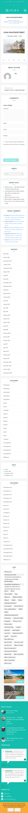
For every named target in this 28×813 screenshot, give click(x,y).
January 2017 (6, 358)
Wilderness (6, 457)
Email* (5, 129)
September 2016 (7, 373)
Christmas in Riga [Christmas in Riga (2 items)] (8, 624)
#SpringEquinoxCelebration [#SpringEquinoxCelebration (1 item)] (10, 603)
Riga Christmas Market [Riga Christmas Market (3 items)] (18, 633)
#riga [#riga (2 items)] (16, 594)
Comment (5, 108)
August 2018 (6, 322)
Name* (5, 123)
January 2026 (6, 257)
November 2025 (7, 261)
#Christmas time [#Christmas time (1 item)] (7, 572)
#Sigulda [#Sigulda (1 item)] (13, 600)
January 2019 (6, 318)
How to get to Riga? (12, 710)
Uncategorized (7, 442)
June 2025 (5, 279)
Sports (5, 432)
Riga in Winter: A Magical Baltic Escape (14, 199)
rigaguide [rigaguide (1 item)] (6, 636)
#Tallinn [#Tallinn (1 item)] (6, 612)
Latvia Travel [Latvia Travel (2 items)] (7, 633)
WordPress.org (8, 475)
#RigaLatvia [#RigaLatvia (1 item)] (7, 597)
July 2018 (5, 326)
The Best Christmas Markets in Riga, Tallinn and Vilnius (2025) (14, 223)
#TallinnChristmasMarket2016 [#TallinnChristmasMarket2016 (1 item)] (11, 615)
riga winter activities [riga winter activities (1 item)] (18, 642)
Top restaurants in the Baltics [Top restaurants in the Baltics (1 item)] (10, 651)
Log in (6, 469)
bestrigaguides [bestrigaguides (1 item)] (7, 621)
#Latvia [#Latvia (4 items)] (6, 591)
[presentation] (9, 151)
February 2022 (6, 293)
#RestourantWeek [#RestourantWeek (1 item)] (8, 594)
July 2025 (5, 275)
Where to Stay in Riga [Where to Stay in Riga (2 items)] (18, 654)
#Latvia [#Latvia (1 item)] (12, 591)
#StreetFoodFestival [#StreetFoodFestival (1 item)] (18, 606)
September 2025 (7, 268)
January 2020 (6, 304)
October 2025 (6, 264)
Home (9, 20)
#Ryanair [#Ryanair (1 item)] (6, 600)
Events (5, 403)
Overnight (5, 410)
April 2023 (5, 290)
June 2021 (5, 300)
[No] (26, 807)
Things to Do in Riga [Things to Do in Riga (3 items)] (18, 645)
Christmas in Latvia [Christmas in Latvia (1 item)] (17, 621)
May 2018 (5, 329)
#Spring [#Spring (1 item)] (20, 600)
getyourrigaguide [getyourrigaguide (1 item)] (16, 630)
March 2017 (6, 351)
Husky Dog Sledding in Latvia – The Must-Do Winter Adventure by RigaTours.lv (14, 229)
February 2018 (6, 333)
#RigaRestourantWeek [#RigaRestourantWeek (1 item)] (17, 597)
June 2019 (5, 308)
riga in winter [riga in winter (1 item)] (14, 636)
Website (5, 135)
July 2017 (5, 344)
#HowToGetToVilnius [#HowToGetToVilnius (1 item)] (8, 581)
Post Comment (11, 160)
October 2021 (6, 297)
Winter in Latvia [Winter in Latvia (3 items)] (7, 663)
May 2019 (5, 311)
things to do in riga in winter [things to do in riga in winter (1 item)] (10, 648)
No (17, 809)
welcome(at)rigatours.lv (10, 799)
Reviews (5, 414)
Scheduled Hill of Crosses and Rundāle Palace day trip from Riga (14, 677)
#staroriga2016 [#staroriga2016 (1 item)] (7, 606)
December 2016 (7, 362)
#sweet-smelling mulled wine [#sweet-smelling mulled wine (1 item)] (10, 609)
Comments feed (9, 473)
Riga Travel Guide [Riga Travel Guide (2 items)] (8, 642)
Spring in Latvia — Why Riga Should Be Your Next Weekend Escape (15, 719)
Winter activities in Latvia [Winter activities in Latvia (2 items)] (9, 657)
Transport (5, 439)
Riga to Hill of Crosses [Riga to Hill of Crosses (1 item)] (8, 639)
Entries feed (8, 471)
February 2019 (6, 315)
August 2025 (6, 272)
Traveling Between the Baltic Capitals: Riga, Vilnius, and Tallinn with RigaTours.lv (14, 193)
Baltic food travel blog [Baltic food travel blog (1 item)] (18, 618)
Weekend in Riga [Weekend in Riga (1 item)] (7, 654)
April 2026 (6, 253)
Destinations (6, 385)
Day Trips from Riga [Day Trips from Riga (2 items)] (8, 627)
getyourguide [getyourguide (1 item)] (7, 630)
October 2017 (6, 340)
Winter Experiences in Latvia (12, 197)
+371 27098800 (8, 796)
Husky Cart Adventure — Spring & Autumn (14, 693)
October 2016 (6, 369)
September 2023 (7, 286)
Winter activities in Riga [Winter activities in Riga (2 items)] (9, 660)
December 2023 (7, 282)
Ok (10, 809)
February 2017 (6, 355)
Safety (5, 428)
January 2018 (6, 337)
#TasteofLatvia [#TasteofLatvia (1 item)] (7, 618)
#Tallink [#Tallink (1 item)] (20, 609)
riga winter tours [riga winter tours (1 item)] (7, 645)
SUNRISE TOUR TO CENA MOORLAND (13, 22)
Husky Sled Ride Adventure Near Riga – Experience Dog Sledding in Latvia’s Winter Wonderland (14, 217)
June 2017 (5, 347)
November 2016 (7, 365)
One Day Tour (15, 20)
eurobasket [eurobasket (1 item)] (18, 627)
